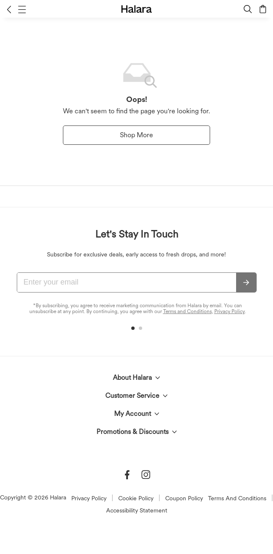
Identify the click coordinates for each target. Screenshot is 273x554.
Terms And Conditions (237, 498)
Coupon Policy (184, 498)
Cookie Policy (135, 498)
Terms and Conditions (187, 311)
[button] (9, 9)
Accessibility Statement (136, 510)
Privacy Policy (229, 311)
